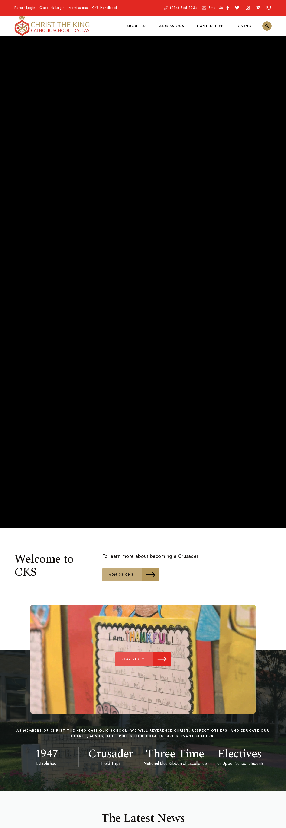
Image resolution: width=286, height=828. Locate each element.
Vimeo (258, 8)
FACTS (269, 8)
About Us (139, 28)
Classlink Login (52, 7)
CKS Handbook (105, 7)
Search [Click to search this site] (267, 29)
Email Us (216, 7)
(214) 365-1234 (184, 7)
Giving (244, 28)
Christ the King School (52, 29)
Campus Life (211, 28)
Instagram (248, 8)
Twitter (237, 8)
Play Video (147, 665)
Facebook (227, 8)
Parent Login (24, 7)
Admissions (78, 7)
